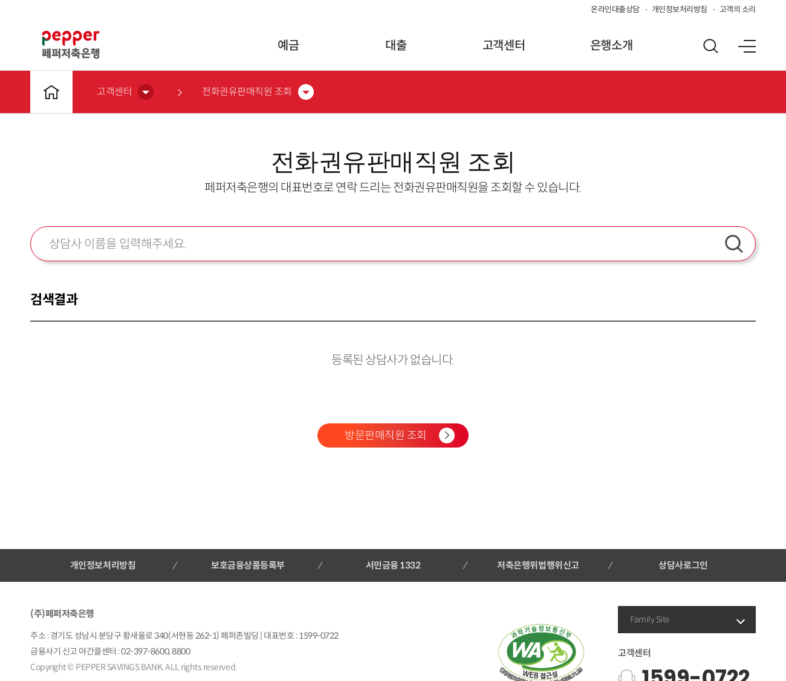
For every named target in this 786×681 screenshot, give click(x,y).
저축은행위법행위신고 (538, 565)
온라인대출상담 (615, 9)
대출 (395, 45)
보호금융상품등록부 (248, 565)
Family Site (650, 619)
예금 (288, 45)
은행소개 (611, 45)
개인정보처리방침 (679, 9)
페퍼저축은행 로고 (70, 45)
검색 (734, 244)
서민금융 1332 (393, 565)
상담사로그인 (682, 565)
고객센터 (503, 45)
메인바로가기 (51, 92)
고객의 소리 (737, 9)
